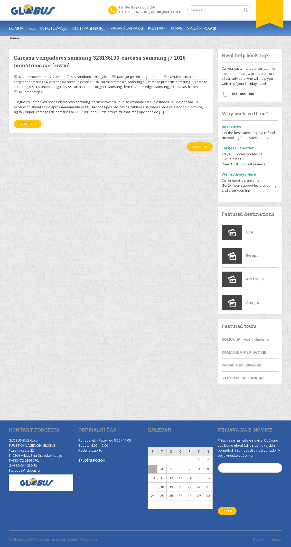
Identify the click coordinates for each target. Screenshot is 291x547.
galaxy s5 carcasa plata (75, 86)
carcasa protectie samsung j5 (170, 81)
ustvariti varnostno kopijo (199, 148)
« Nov (162, 504)
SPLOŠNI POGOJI (201, 28)
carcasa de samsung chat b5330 (74, 81)
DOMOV (16, 28)
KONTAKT (157, 28)
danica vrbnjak (94, 76)
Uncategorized (146, 76)
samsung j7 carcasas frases (176, 86)
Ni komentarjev (31, 91)
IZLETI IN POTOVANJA (47, 28)
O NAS (176, 28)
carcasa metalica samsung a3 (123, 81)
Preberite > (27, 124)
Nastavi (276, 539)
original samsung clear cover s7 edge (124, 86)
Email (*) (250, 467)
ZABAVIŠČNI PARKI (126, 28)
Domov (14, 38)
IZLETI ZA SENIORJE (88, 28)
